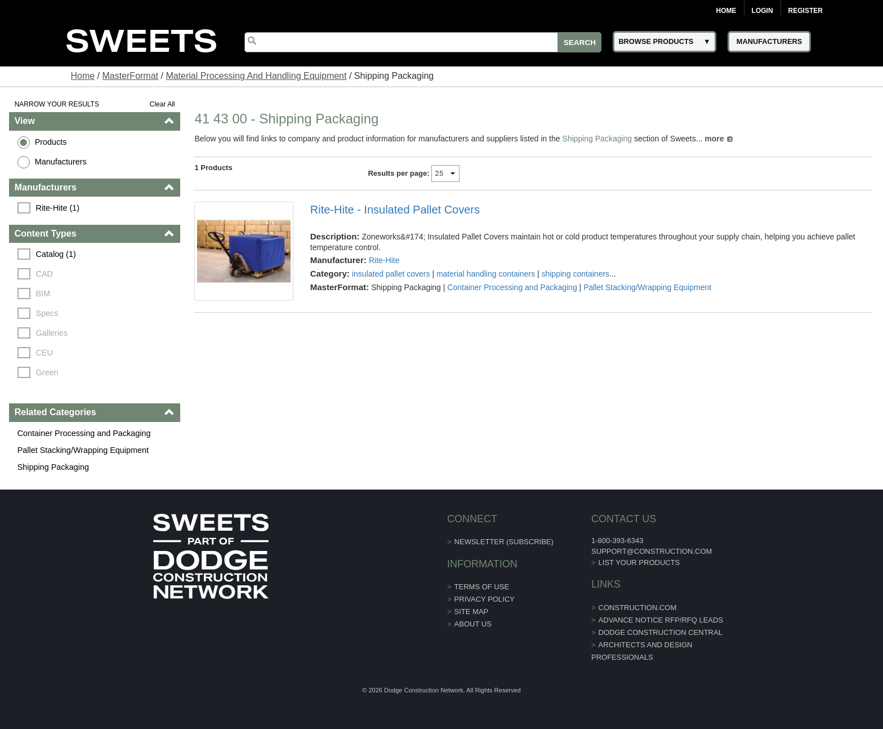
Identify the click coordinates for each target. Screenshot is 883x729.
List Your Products (639, 562)
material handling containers (485, 273)
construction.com (638, 607)
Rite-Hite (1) (58, 207)
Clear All (162, 104)
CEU (44, 352)
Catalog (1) (56, 254)
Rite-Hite (384, 260)
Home (726, 11)
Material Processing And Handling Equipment (256, 76)
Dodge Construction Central (661, 632)
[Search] (422, 42)
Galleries (52, 332)
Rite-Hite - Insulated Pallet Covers (395, 209)
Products (51, 141)
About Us (473, 624)
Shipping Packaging (53, 467)
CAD (44, 273)
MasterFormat (130, 76)
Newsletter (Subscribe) (504, 541)
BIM (43, 293)
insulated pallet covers (391, 273)
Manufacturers (61, 161)
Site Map (471, 611)
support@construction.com (651, 551)
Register (805, 11)
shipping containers (575, 273)
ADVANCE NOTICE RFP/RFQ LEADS (661, 620)
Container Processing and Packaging (84, 433)
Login (762, 11)
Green (47, 372)
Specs (47, 313)
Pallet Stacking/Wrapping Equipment (83, 450)
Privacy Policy (484, 599)
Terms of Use (482, 587)
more (714, 138)
